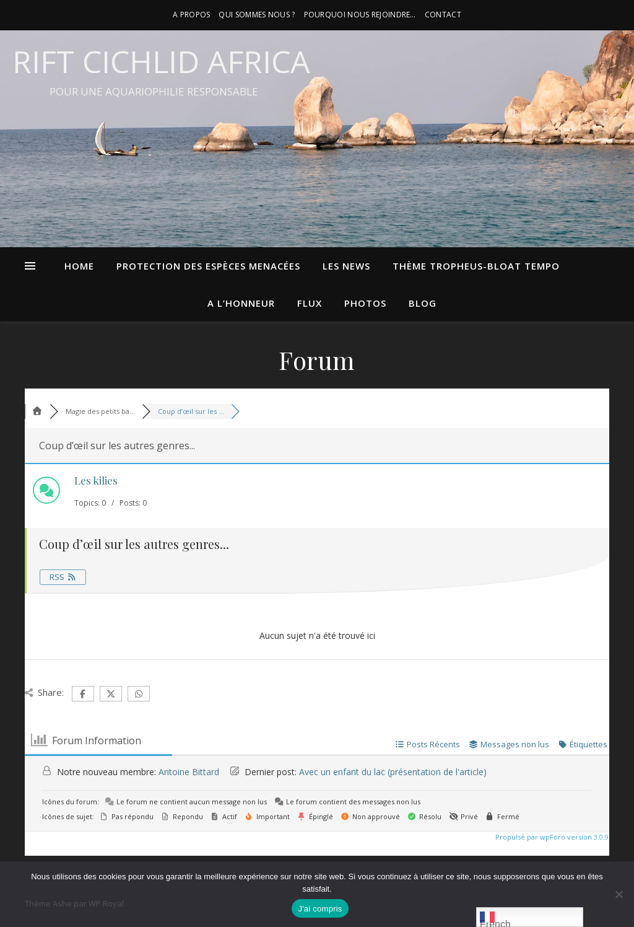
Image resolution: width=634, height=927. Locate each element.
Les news (346, 266)
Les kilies (96, 480)
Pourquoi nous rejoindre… (360, 14)
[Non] (618, 894)
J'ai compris (320, 908)
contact (443, 14)
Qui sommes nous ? (257, 14)
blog (422, 303)
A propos (191, 14)
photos (365, 303)
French (495, 918)
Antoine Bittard (188, 772)
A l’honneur (241, 303)
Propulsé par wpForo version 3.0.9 (551, 836)
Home (79, 266)
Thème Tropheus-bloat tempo (476, 266)
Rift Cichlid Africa (161, 61)
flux (309, 303)
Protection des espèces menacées (208, 266)
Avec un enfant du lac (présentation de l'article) (393, 772)
